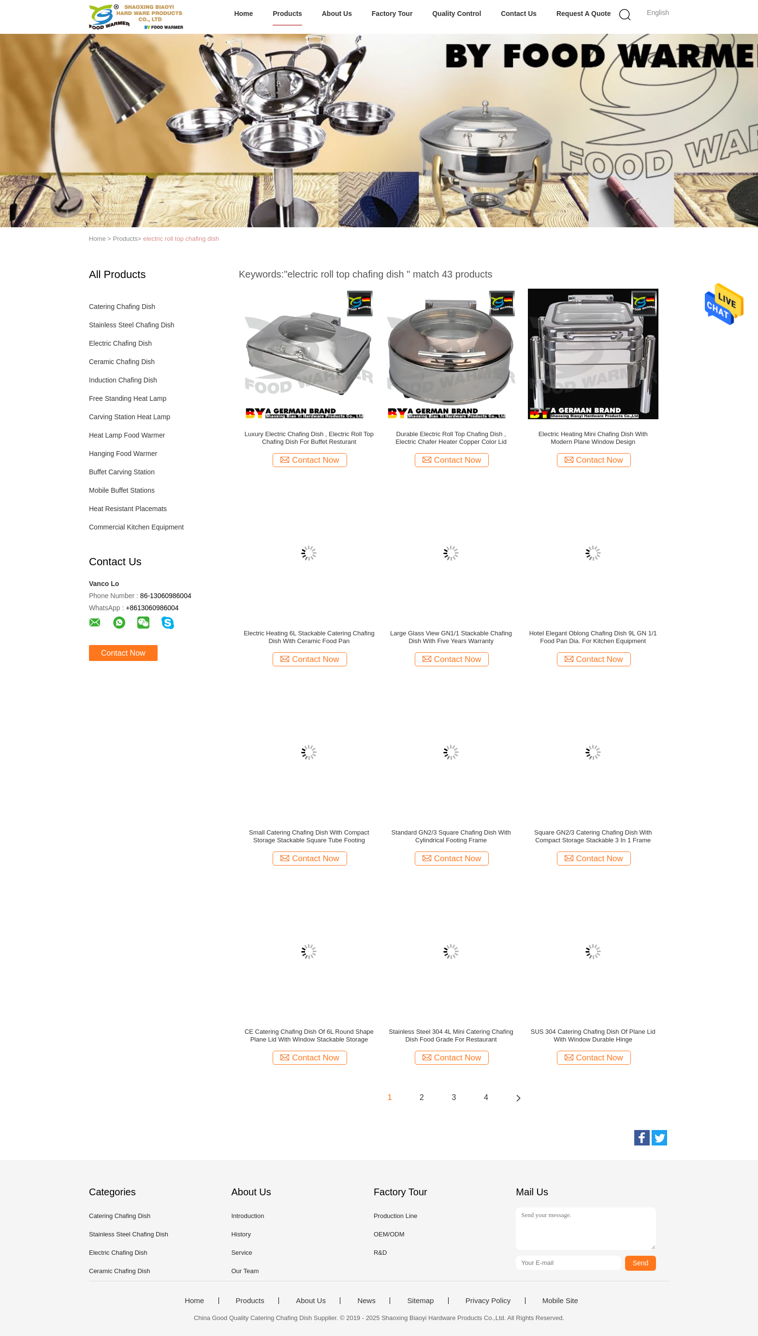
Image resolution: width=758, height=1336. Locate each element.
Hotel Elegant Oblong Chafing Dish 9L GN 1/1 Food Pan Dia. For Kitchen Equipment (593, 637)
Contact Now (123, 653)
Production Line (395, 1215)
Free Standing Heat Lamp (127, 398)
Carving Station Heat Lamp (129, 417)
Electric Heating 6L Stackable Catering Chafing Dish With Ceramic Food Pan (309, 637)
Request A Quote (583, 13)
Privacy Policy (488, 1300)
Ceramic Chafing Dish (122, 362)
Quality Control (456, 13)
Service (241, 1252)
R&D (380, 1252)
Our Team (245, 1271)
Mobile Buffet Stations (122, 490)
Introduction (247, 1215)
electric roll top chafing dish (181, 238)
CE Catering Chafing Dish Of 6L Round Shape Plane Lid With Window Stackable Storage (309, 1035)
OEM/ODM (389, 1234)
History (240, 1234)
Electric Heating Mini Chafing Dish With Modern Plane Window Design (593, 437)
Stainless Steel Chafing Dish (132, 325)
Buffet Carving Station (122, 472)
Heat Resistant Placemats (128, 509)
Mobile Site (560, 1300)
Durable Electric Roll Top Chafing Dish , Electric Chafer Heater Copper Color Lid (451, 437)
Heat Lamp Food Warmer (127, 435)
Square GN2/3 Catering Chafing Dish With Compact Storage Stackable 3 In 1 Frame (593, 836)
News (366, 1300)
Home (243, 13)
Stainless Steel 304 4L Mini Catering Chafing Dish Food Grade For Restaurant (451, 1035)
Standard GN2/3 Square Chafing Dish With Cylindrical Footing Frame (450, 836)
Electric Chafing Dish (120, 343)
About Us (337, 13)
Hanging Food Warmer (123, 453)
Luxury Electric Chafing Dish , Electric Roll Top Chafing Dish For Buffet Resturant (309, 437)
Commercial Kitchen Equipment (136, 527)
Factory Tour (392, 13)
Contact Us (519, 13)
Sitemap (420, 1300)
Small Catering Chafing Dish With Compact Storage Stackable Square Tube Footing (309, 836)
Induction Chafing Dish (123, 380)
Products (287, 13)
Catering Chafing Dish (122, 306)
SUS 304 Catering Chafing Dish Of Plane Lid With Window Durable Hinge (593, 1035)
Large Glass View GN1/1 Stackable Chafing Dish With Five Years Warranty (451, 637)
